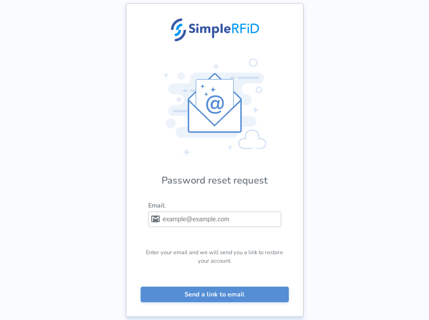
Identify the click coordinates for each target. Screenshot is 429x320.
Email (156, 205)
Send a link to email (214, 294)
